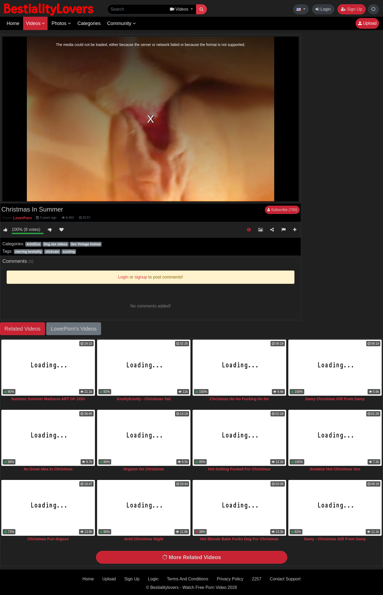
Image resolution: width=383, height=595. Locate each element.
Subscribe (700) (282, 210)
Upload (367, 23)
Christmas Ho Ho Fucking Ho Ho (239, 399)
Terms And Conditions (188, 579)
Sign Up (351, 9)
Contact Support (285, 579)
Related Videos (22, 329)
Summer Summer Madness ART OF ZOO (48, 399)
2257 (256, 579)
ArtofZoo (33, 244)
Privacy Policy (230, 579)
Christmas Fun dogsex (48, 539)
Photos (61, 23)
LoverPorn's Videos (74, 329)
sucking (69, 252)
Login (323, 9)
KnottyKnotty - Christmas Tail (143, 399)
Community (121, 23)
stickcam (52, 252)
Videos (35, 23)
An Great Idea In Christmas (48, 469)
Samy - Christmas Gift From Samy (335, 539)
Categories (89, 23)
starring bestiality (28, 252)
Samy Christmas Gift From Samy (335, 399)
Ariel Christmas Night (143, 539)
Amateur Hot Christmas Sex (335, 469)
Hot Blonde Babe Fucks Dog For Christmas (239, 539)
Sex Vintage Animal (86, 244)
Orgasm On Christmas (143, 469)
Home (13, 23)
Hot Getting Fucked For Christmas (239, 469)
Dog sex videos (55, 244)
